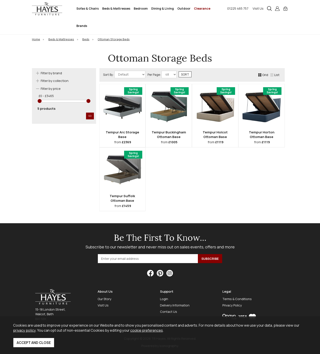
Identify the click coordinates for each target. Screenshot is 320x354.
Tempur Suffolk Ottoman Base (122, 198)
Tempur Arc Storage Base (122, 134)
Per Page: (162, 74)
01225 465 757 (237, 8)
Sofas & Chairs (87, 8)
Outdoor (183, 8)
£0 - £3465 (46, 96)
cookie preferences (146, 330)
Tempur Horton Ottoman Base (261, 134)
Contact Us (168, 312)
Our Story (104, 299)
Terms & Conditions (237, 299)
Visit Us (258, 8)
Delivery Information (175, 305)
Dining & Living (162, 8)
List (275, 75)
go (89, 115)
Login (164, 299)
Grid (263, 75)
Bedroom (141, 8)
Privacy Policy (232, 305)
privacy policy (24, 330)
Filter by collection (55, 80)
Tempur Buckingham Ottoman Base (169, 134)
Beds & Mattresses (116, 8)
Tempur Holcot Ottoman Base (215, 134)
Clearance (202, 8)
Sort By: (124, 74)
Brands (81, 26)
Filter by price (51, 88)
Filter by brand (51, 73)
